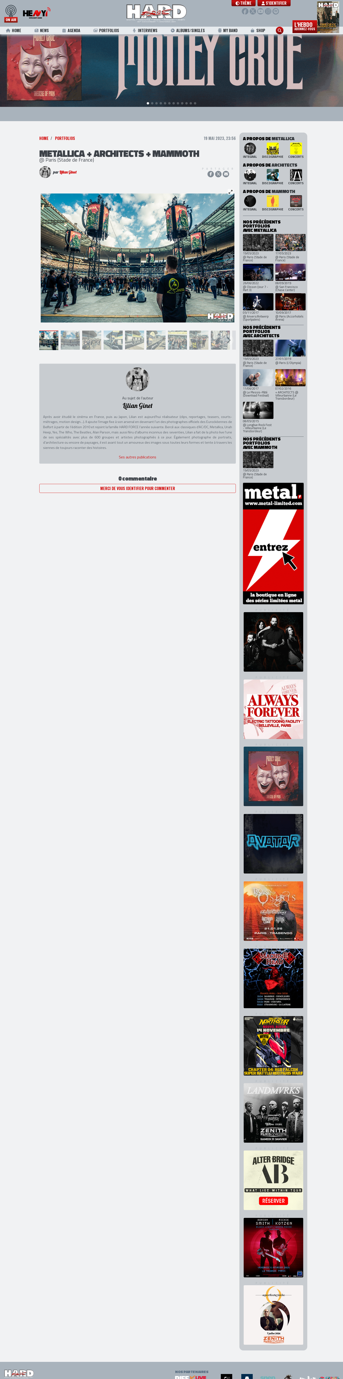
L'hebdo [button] (304, 25)
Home (13, 30)
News (41, 30)
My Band (227, 30)
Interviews (145, 30)
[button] (245, 3)
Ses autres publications (137, 457)
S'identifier (275, 3)
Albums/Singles (187, 30)
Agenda (70, 30)
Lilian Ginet (67, 172)
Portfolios (106, 30)
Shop (257, 30)
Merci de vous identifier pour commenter (137, 489)
